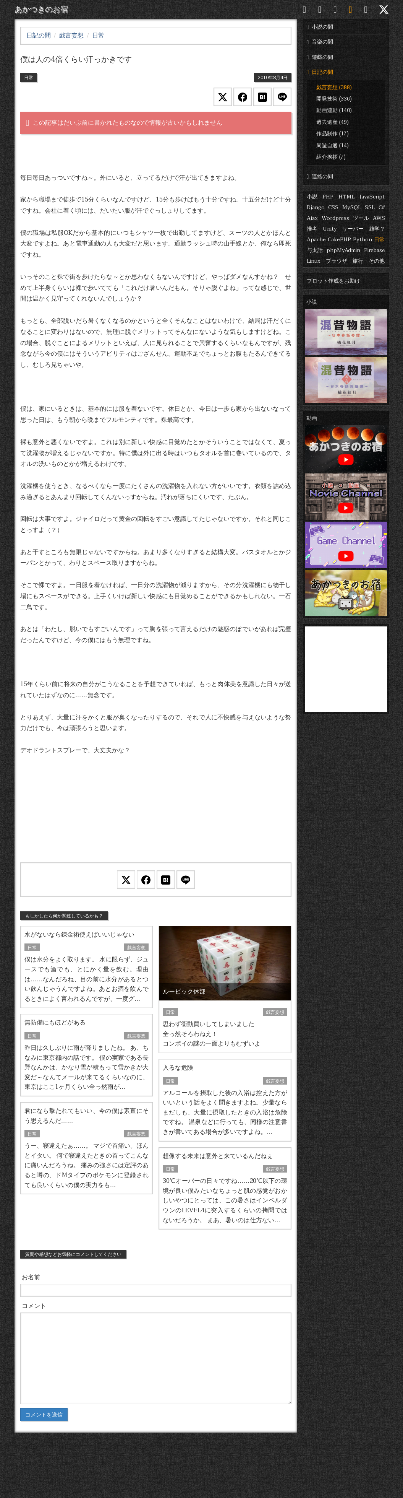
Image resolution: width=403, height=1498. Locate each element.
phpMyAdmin (343, 250)
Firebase (374, 250)
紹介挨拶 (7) (331, 157)
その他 (377, 261)
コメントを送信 (44, 1415)
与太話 (315, 250)
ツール (361, 218)
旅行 (358, 261)
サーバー (353, 228)
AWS (379, 218)
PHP (327, 196)
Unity (330, 228)
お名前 (31, 1277)
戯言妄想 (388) (334, 87)
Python (362, 239)
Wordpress (335, 218)
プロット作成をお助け (333, 281)
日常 (379, 239)
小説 (312, 196)
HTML (346, 196)
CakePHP (339, 239)
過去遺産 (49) (332, 122)
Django (316, 207)
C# (382, 207)
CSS (333, 207)
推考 (312, 228)
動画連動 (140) (334, 110)
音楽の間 (320, 41)
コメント (34, 1306)
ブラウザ (336, 261)
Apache (316, 239)
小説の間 (320, 27)
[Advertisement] (155, 819)
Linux (313, 261)
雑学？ (377, 228)
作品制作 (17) (332, 133)
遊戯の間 (320, 57)
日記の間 (320, 72)
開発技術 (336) (334, 98)
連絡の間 (320, 176)
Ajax (312, 218)
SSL (370, 207)
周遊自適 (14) (332, 145)
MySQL (351, 207)
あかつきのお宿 (41, 9)
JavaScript (372, 196)
